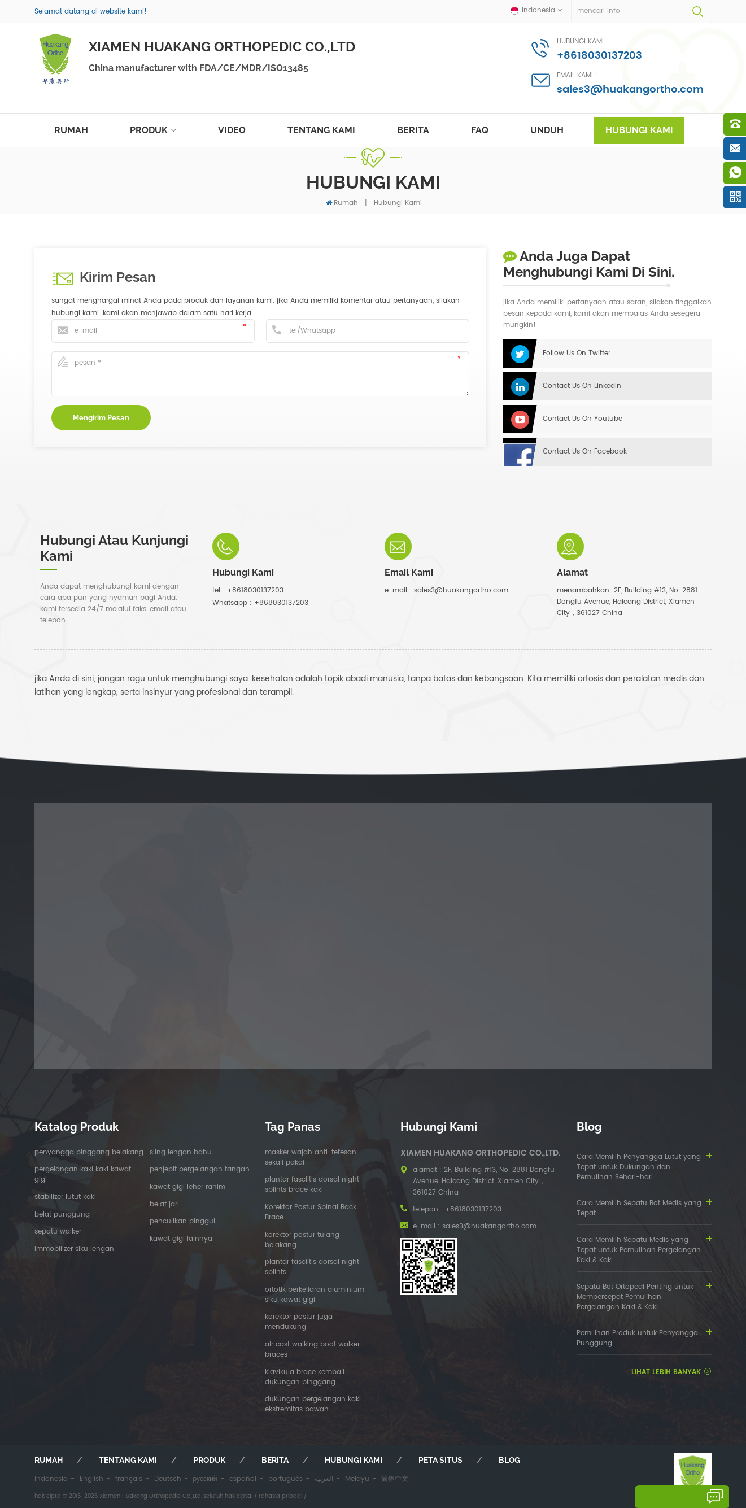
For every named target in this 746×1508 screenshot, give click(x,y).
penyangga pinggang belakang (88, 1152)
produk (149, 130)
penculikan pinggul (182, 1220)
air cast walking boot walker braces (312, 1349)
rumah (71, 130)
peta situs (440, 1458)
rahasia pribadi (280, 1494)
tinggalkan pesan (675, 1496)
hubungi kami (639, 130)
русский (205, 1477)
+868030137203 (281, 602)
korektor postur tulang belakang (302, 1238)
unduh (547, 130)
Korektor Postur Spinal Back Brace (310, 1211)
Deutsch (167, 1477)
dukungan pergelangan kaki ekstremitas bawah (313, 1403)
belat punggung (62, 1213)
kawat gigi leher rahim (187, 1186)
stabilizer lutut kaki (65, 1196)
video (232, 130)
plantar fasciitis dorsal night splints (312, 1266)
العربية (324, 1477)
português (285, 1477)
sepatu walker (57, 1231)
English (91, 1477)
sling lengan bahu (181, 1152)
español (242, 1477)
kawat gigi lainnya (181, 1238)
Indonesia (51, 1477)
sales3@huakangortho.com (630, 89)
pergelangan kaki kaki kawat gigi (82, 1173)
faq (479, 130)
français (128, 1477)
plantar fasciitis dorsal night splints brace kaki (312, 1184)
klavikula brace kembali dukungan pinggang (304, 1376)
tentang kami (321, 130)
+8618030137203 (599, 55)
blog (509, 1458)
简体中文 (394, 1477)
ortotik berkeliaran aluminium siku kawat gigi (314, 1294)
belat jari (164, 1203)
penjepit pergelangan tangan (200, 1168)
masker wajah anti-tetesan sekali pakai (310, 1157)
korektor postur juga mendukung (299, 1321)
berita (413, 130)
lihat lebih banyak (666, 1371)
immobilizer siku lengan (74, 1248)
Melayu (357, 1477)
